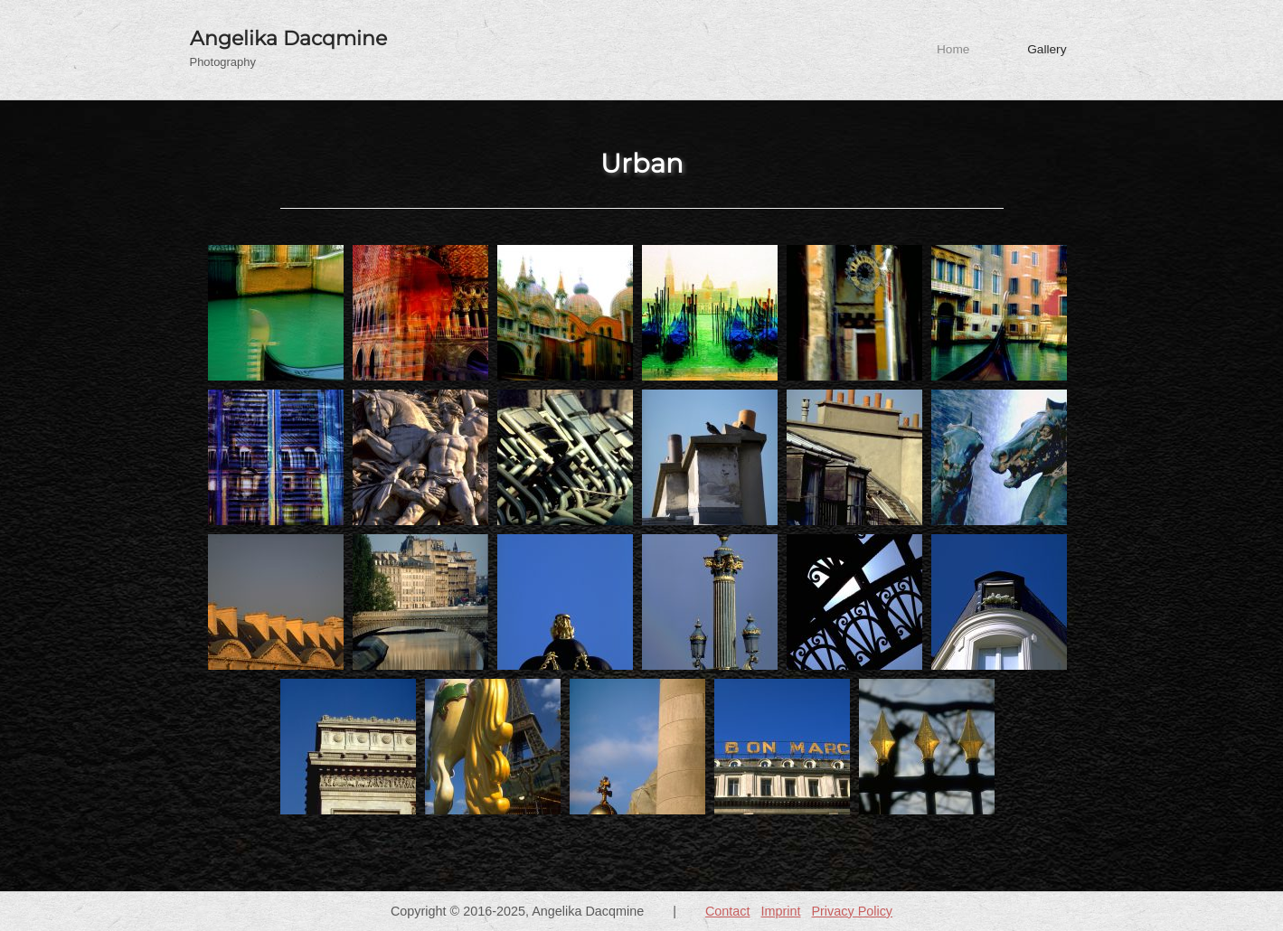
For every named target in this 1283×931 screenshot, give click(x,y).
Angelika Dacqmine (288, 38)
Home (953, 49)
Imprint (780, 911)
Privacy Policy (851, 911)
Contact (727, 911)
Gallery (1046, 49)
